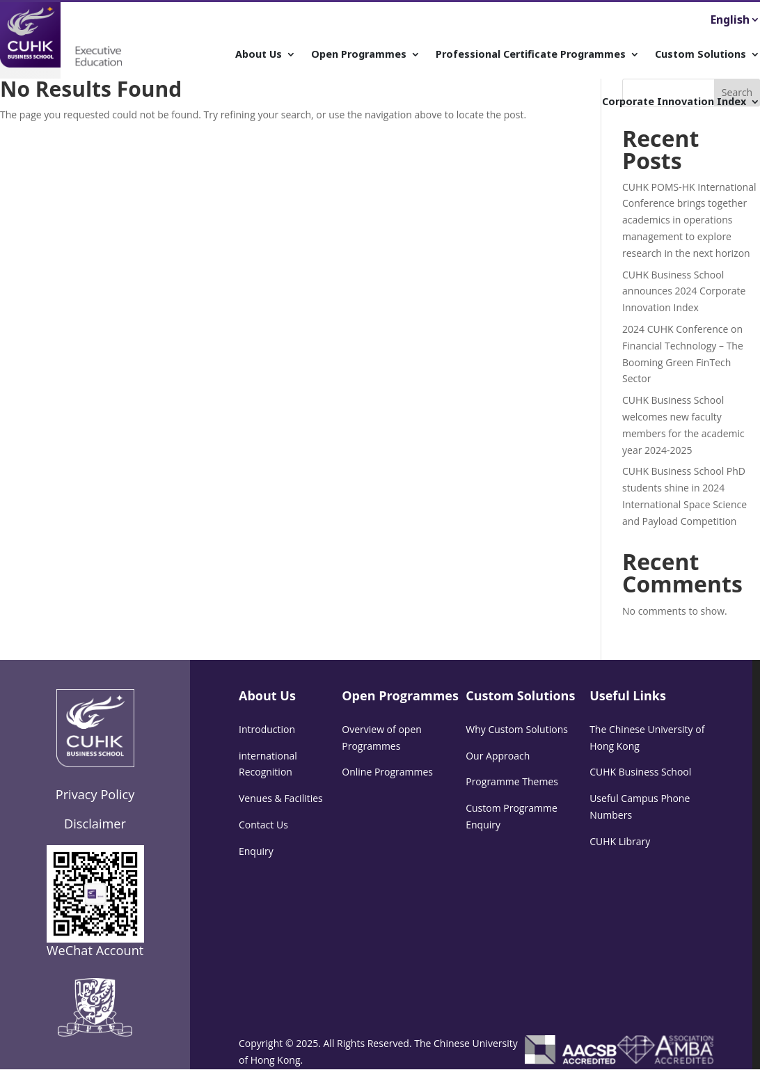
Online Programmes (387, 771)
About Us (258, 55)
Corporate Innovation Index (674, 102)
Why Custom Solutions (517, 729)
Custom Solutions (700, 55)
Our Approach (498, 755)
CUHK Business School (640, 771)
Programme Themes (512, 781)
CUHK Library (619, 841)
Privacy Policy (95, 794)
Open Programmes (358, 55)
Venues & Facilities (281, 798)
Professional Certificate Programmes (531, 55)
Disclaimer (95, 823)
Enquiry (256, 851)
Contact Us (263, 824)
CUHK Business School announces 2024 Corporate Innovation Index (683, 291)
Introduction (267, 729)
